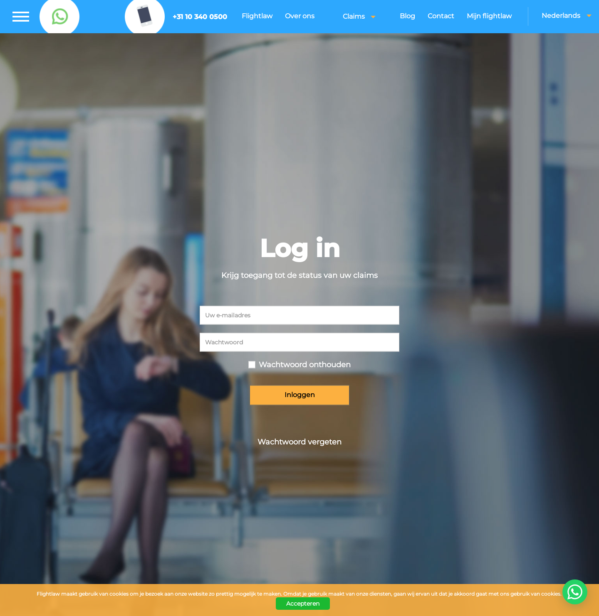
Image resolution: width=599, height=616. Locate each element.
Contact (441, 16)
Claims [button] (359, 16)
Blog (407, 16)
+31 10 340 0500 (200, 17)
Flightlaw (257, 16)
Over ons (299, 16)
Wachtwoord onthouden (305, 365)
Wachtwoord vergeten (299, 442)
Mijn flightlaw (489, 16)
